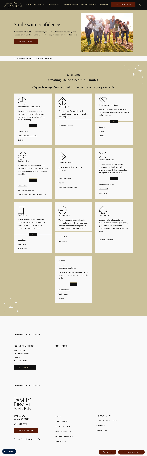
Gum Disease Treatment (26, 190)
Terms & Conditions (106, 421)
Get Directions (24, 367)
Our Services (40, 5)
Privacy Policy (104, 416)
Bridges (101, 131)
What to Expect (71, 5)
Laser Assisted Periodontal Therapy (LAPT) (32, 194)
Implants (61, 183)
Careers (100, 425)
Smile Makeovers (63, 290)
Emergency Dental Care (106, 184)
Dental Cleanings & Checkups (27, 136)
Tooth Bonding (63, 294)
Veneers (61, 298)
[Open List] (33, 125)
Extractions (22, 240)
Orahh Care (102, 430)
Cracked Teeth (103, 189)
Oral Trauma (103, 193)
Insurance (103, 5)
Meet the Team (55, 5)
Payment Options (88, 5)
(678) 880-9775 (46, 58)
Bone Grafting (22, 186)
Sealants (21, 140)
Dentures (102, 127)
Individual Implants (64, 178)
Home (28, 5)
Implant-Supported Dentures (67, 187)
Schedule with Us (123, 5)
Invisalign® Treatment (65, 125)
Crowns (101, 136)
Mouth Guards (23, 131)
